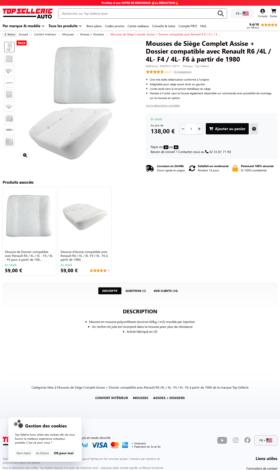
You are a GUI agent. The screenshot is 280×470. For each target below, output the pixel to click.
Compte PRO (188, 26)
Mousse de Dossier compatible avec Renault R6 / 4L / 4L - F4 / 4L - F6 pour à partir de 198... (29, 256)
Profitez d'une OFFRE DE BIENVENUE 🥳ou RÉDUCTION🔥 (140, 3)
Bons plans (94, 26)
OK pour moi (64, 453)
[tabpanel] (140, 334)
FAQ (203, 26)
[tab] (109, 290)
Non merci (24, 453)
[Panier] (273, 13)
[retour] (10, 34)
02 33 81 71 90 (220, 152)
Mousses (68, 34)
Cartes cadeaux (138, 26)
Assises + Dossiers (92, 34)
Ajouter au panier (227, 128)
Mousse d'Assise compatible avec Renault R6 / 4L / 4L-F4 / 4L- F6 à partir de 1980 (84, 256)
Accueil (23, 34)
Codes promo (114, 26)
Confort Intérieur (45, 34)
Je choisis (42, 453)
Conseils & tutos (163, 26)
